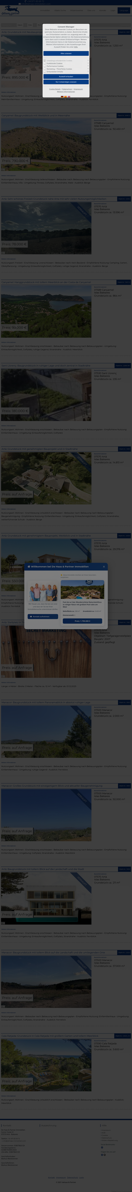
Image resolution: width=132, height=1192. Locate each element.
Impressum (78, 89)
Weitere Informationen (66, 91)
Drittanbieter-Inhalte (55, 72)
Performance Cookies (55, 66)
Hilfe (76, 47)
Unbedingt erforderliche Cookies (59, 60)
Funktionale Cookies (54, 63)
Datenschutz (67, 89)
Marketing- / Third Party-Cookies (59, 69)
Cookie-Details (55, 89)
